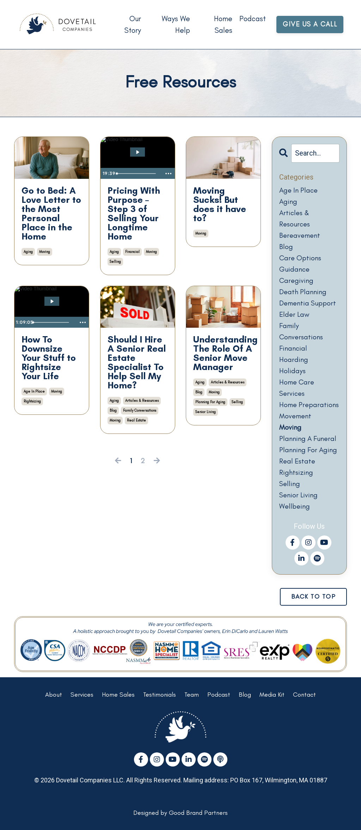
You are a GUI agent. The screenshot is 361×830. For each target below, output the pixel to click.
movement (295, 416)
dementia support (307, 303)
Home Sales (223, 24)
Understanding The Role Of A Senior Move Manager (223, 353)
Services (82, 694)
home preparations (309, 404)
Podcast (252, 18)
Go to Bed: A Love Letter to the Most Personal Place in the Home (51, 213)
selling (115, 261)
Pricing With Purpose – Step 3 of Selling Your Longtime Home (134, 213)
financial (132, 251)
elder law (294, 314)
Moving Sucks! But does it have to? (219, 204)
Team (191, 694)
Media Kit (271, 694)
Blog (245, 694)
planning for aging (210, 402)
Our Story (132, 24)
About (53, 694)
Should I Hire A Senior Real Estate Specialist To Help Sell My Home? (137, 362)
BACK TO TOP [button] (313, 596)
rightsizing (32, 401)
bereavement (299, 235)
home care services (296, 388)
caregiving (296, 280)
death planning (302, 291)
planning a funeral (307, 438)
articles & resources (142, 400)
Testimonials (159, 694)
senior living (205, 412)
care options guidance (300, 263)
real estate (136, 420)
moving (44, 251)
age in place (34, 391)
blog (113, 410)
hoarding (293, 359)
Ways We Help (176, 24)
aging (28, 251)
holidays (292, 370)
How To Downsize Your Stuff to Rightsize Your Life (49, 358)
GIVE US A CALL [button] (310, 24)
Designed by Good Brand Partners (180, 813)
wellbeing (294, 506)
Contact (304, 694)
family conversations (139, 410)
